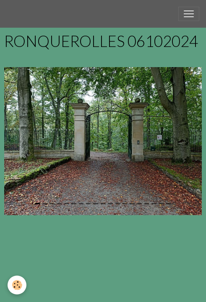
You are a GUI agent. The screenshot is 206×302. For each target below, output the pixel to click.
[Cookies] (17, 285)
